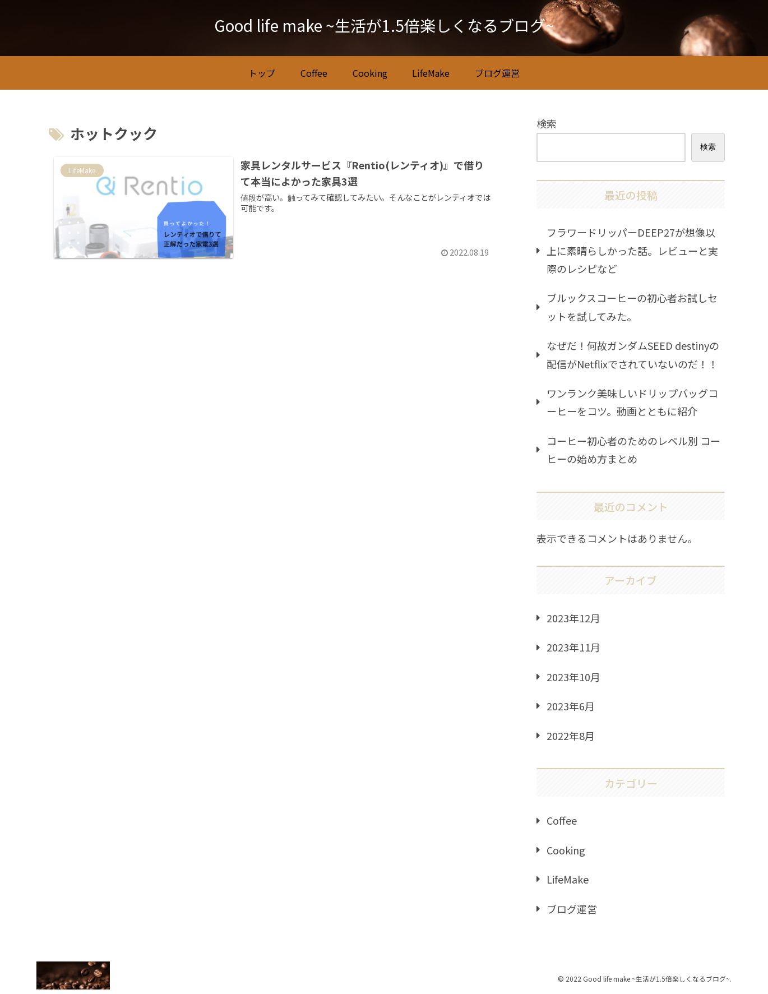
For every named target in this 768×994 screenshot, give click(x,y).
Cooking (566, 850)
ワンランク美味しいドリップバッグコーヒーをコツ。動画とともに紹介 (632, 402)
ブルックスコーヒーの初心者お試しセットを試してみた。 (632, 306)
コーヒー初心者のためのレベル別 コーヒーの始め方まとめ (633, 449)
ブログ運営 (572, 908)
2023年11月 (573, 647)
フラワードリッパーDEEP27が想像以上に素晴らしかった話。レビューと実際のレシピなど (632, 250)
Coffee (562, 820)
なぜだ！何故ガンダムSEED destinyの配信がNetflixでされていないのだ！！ (633, 354)
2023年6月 (571, 706)
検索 (546, 123)
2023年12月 (573, 618)
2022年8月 (571, 735)
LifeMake (568, 879)
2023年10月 (573, 676)
